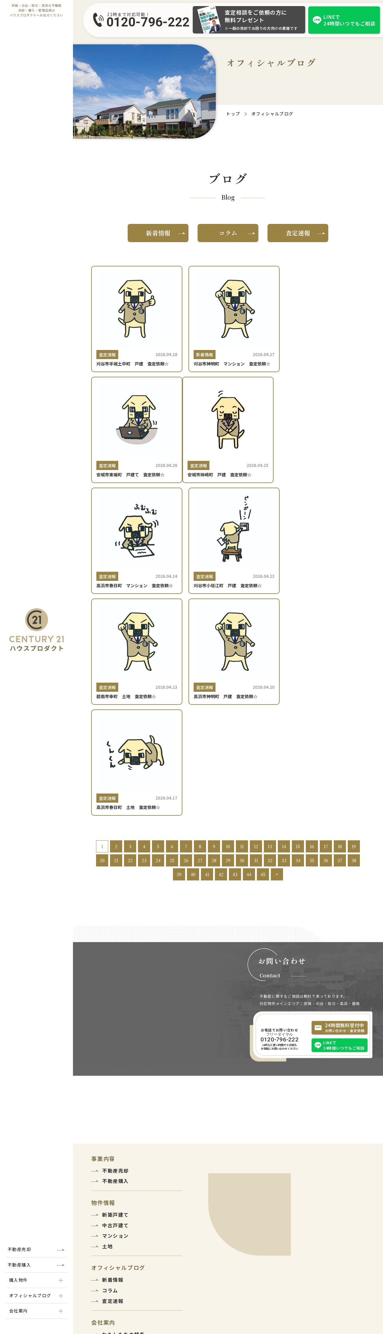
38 (353, 660)
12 (256, 646)
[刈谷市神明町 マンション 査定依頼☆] (228, 322)
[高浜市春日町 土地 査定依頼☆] (321, 559)
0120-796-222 (148, 22)
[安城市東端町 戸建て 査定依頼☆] (321, 322)
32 (269, 660)
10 (228, 646)
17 (326, 646)
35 (311, 660)
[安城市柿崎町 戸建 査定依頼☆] (134, 440)
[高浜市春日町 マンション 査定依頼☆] (228, 440)
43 (235, 674)
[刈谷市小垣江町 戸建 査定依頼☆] (321, 440)
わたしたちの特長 (123, 1133)
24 (158, 660)
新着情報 (158, 232)
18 (340, 646)
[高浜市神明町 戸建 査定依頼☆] (228, 559)
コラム (228, 232)
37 (339, 660)
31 (256, 660)
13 (270, 646)
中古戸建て (115, 1024)
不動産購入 (19, 1265)
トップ (233, 114)
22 (130, 660)
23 (144, 660)
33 (283, 660)
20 (102, 660)
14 (284, 646)
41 (207, 674)
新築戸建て (115, 1014)
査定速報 (298, 232)
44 (249, 674)
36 (325, 660)
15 (298, 646)
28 (214, 660)
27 (200, 660)
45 (263, 674)
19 (354, 646)
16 (312, 646)
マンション (115, 1035)
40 (193, 674)
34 (297, 660)
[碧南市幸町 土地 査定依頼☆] (134, 559)
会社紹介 (112, 1144)
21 (116, 660)
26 (186, 660)
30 (242, 660)
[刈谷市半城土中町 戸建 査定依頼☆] (134, 322)
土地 (107, 1045)
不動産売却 (19, 1249)
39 (179, 674)
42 (221, 674)
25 (172, 660)
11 (242, 646)
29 (228, 660)
